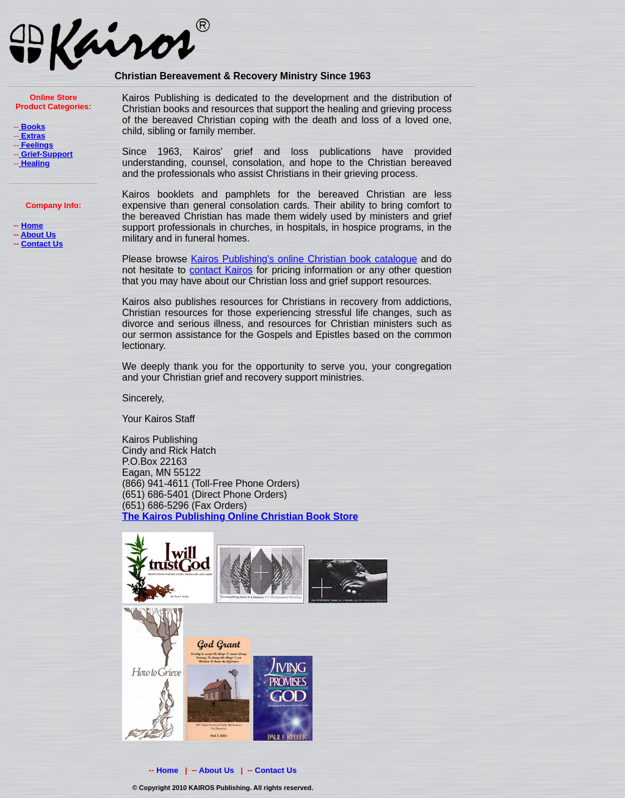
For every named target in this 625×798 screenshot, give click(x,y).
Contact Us (42, 243)
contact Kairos (221, 270)
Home (32, 225)
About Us (38, 234)
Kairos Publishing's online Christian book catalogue (304, 259)
